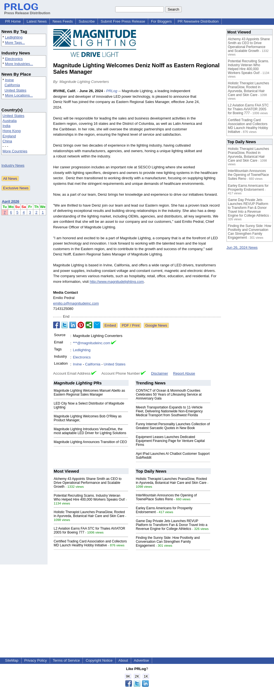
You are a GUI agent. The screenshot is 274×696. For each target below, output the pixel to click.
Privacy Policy (35, 660)
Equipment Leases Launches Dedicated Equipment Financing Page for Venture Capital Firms (170, 441)
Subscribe (87, 21)
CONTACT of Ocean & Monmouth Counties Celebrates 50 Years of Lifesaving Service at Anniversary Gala (169, 394)
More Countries (15, 151)
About (123, 660)
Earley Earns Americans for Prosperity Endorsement (248, 188)
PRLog (111, 91)
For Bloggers (161, 21)
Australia (10, 121)
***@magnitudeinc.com (91, 343)
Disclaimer (159, 373)
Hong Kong (12, 131)
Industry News (12, 165)
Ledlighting (14, 37)
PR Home (13, 21)
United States (15, 90)
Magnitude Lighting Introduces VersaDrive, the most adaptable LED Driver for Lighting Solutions (90, 431)
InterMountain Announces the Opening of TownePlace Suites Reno (166, 497)
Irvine (9, 80)
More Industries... (19, 64)
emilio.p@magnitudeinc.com (76, 303)
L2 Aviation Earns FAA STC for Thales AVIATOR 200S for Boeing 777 (248, 109)
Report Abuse (184, 373)
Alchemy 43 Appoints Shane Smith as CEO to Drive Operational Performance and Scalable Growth (88, 483)
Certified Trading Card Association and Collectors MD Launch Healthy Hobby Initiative (90, 543)
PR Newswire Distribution (198, 21)
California (12, 85)
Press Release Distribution (27, 11)
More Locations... (19, 95)
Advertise (141, 660)
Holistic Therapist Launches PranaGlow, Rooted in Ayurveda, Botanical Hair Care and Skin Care (89, 514)
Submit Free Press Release (123, 21)
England (9, 136)
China (7, 141)
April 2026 (10, 201)
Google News (156, 325)
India (6, 126)
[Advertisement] (137, 604)
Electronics (14, 59)
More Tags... (15, 42)
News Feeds (63, 21)
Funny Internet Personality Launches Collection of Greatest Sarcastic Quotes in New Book (173, 426)
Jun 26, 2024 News (242, 247)
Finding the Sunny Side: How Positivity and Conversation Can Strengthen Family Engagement (168, 541)
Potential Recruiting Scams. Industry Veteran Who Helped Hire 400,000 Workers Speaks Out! (89, 497)
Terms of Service (66, 660)
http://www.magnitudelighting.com (117, 281)
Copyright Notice (99, 660)
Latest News (37, 21)
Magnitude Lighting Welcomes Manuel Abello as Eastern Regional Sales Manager (89, 392)
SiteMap (11, 660)
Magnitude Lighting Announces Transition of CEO (90, 442)
